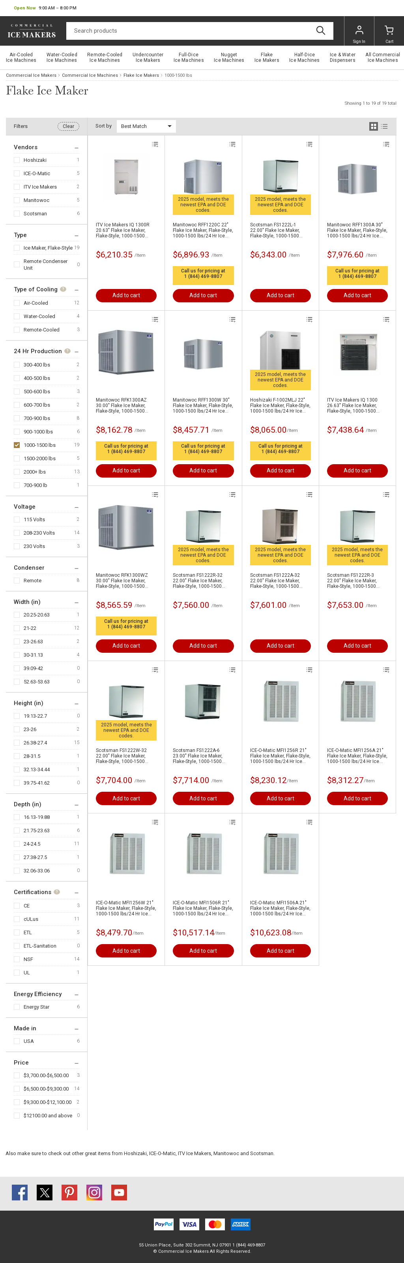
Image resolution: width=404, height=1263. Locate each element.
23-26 (30, 729)
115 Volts (34, 519)
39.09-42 (33, 668)
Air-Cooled (36, 303)
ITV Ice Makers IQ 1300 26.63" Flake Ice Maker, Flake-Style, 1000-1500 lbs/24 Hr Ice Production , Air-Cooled (354, 405)
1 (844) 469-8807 (203, 276)
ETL (28, 932)
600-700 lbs (37, 405)
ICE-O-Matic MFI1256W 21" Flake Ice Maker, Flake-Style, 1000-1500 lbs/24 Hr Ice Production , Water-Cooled (126, 908)
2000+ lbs (35, 472)
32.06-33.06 (37, 871)
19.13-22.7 (35, 716)
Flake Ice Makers (141, 75)
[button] (45, 8)
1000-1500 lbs (40, 445)
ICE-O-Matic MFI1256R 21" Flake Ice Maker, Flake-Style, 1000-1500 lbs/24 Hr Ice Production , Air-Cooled (280, 756)
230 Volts (34, 546)
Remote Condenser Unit (45, 264)
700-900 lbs (37, 418)
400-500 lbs (37, 378)
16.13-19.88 (37, 817)
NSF (28, 959)
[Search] (199, 31)
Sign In (359, 35)
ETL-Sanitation (40, 946)
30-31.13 (33, 655)
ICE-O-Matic (37, 173)
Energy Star (36, 1007)
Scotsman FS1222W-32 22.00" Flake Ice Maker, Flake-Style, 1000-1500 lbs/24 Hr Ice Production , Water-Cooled (123, 756)
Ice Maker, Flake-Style (48, 248)
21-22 (30, 628)
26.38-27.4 (35, 743)
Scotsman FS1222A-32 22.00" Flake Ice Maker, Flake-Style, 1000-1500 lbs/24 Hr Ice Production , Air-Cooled (277, 580)
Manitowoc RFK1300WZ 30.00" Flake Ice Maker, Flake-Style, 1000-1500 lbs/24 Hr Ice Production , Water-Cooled (123, 580)
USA (29, 1041)
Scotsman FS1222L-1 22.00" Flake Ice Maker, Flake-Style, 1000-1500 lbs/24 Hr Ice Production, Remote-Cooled (277, 230)
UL (27, 973)
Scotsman (35, 214)
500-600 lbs (37, 391)
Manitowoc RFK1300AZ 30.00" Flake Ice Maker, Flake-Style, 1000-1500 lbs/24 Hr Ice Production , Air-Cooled (123, 405)
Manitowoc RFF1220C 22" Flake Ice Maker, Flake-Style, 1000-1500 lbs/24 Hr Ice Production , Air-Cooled (203, 230)
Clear (68, 126)
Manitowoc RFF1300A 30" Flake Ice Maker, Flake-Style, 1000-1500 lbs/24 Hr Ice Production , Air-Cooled (357, 230)
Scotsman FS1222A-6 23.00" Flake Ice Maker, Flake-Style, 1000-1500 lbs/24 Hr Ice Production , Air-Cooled (200, 756)
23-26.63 (33, 641)
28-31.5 (32, 756)
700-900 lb (35, 485)
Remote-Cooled (42, 330)
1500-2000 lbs (40, 458)
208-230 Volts (39, 533)
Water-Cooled (39, 316)
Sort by (103, 126)
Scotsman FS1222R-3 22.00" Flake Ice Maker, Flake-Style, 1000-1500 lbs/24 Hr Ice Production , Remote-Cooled (354, 580)
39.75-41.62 (37, 783)
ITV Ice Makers (40, 187)
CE (27, 906)
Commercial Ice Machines (90, 75)
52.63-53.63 (37, 682)
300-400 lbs (37, 365)
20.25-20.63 (37, 615)
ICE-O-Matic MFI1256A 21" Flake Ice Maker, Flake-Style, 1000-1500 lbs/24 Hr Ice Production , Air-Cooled (357, 756)
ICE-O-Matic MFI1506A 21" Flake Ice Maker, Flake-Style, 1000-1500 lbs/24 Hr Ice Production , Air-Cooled (280, 908)
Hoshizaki (35, 160)
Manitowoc (36, 200)
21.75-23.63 (37, 830)
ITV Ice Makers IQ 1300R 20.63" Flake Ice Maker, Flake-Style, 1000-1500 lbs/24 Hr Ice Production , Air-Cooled (123, 230)
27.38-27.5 (35, 857)
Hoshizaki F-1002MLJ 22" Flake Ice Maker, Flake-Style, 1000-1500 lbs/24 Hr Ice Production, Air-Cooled (280, 405)
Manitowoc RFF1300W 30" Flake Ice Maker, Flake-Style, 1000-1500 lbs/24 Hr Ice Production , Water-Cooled (203, 405)
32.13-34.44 (37, 769)
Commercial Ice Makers (31, 75)
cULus (31, 919)
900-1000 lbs (38, 432)
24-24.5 (32, 844)
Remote (32, 580)
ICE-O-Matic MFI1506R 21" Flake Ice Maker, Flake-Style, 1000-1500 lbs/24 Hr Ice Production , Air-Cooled (203, 908)
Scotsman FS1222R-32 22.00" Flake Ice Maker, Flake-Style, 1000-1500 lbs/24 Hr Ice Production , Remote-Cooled (200, 580)
